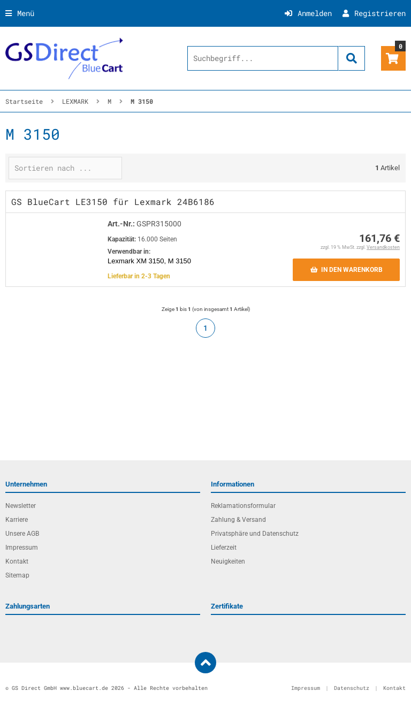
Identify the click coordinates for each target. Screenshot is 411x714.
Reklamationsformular (243, 506)
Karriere (16, 519)
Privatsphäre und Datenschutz (255, 533)
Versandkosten (383, 247)
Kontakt (16, 561)
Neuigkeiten (228, 561)
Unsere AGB (22, 533)
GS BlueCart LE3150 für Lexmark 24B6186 (113, 201)
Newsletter (20, 506)
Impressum (21, 547)
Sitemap (17, 575)
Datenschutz (351, 688)
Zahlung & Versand (238, 519)
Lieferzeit (224, 547)
